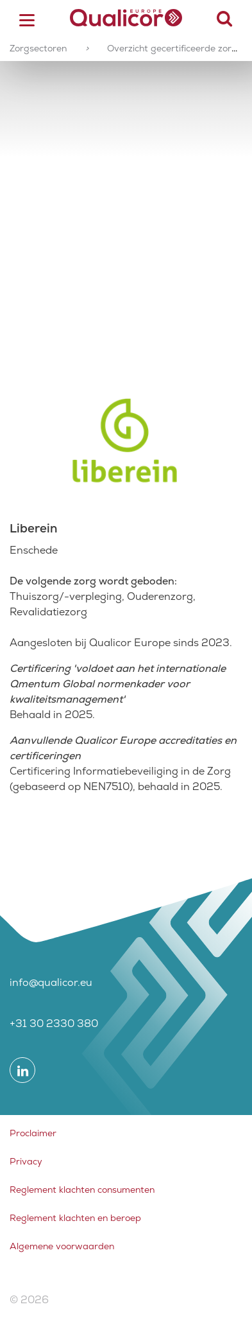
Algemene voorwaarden (62, 1246)
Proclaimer (33, 1133)
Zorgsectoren (38, 48)
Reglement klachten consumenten (82, 1189)
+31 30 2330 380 (54, 1023)
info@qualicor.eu (51, 982)
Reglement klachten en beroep (75, 1218)
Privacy (26, 1161)
